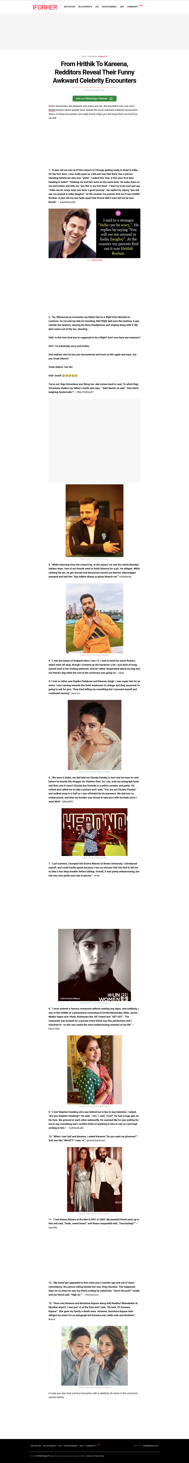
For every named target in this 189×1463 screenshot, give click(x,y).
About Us (90, 1456)
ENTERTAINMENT (109, 7)
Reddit (52, 109)
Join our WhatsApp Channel (94, 98)
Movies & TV (102, 56)
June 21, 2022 (99, 90)
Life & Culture (92, 56)
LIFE (97, 7)
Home (84, 56)
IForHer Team (89, 90)
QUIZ (122, 7)
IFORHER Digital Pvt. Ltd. (45, 1456)
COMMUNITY (132, 7)
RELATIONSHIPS (85, 7)
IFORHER (45, 7)
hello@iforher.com (150, 1446)
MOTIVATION (69, 7)
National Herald (97, 260)
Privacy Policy (99, 1456)
